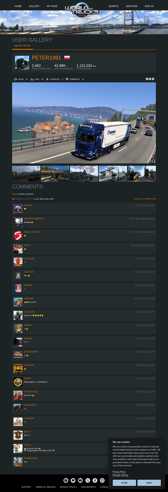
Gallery (34, 6)
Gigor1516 (29, 365)
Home (18, 6)
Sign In (149, 6)
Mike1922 (28, 339)
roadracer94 (30, 458)
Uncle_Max (29, 312)
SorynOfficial (31, 392)
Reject (149, 483)
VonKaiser (29, 418)
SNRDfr (27, 325)
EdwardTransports (34, 219)
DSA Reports (88, 487)
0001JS (27, 432)
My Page (52, 6)
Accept (124, 483)
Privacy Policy (68, 487)
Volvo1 (27, 445)
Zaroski (28, 205)
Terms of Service (45, 487)
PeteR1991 (46, 58)
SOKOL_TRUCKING (32, 232)
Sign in (15, 194)
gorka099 (28, 299)
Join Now (131, 6)
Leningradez (30, 405)
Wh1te (27, 245)
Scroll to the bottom (145, 199)
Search (113, 6)
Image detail (22, 45)
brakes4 (28, 285)
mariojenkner (31, 352)
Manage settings (120, 475)
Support (26, 487)
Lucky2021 (29, 272)
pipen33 (27, 378)
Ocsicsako (29, 259)
